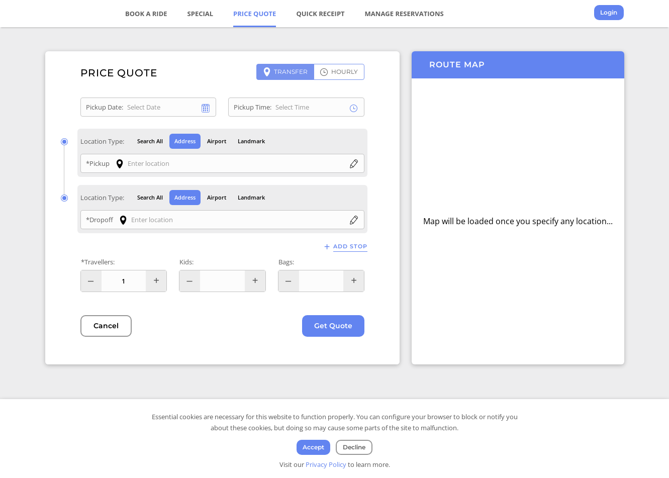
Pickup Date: (104, 107)
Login (609, 13)
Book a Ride (147, 13)
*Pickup (98, 163)
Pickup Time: (252, 107)
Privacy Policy (326, 464)
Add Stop (350, 247)
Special (200, 13)
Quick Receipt (321, 13)
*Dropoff (99, 220)
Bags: (286, 262)
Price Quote (255, 13)
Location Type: (102, 141)
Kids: (186, 262)
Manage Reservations (404, 13)
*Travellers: (98, 262)
